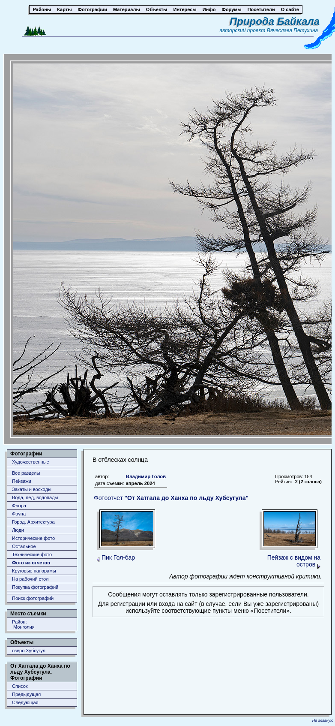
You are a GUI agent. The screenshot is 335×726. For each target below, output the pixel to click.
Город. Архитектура (33, 521)
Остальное (24, 546)
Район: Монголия (23, 624)
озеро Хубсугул (28, 650)
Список (20, 686)
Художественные (30, 461)
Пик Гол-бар (118, 557)
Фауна (19, 513)
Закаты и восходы (31, 489)
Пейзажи (21, 481)
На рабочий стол (30, 578)
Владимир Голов (146, 476)
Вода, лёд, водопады (35, 497)
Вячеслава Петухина (292, 30)
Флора (19, 505)
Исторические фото (33, 538)
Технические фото (32, 554)
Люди (18, 530)
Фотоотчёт (171, 497)
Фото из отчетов (31, 562)
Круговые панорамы (34, 570)
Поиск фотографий (33, 598)
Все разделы (26, 473)
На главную (322, 720)
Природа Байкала (275, 21)
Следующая (25, 702)
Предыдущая (26, 694)
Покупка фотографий (35, 587)
